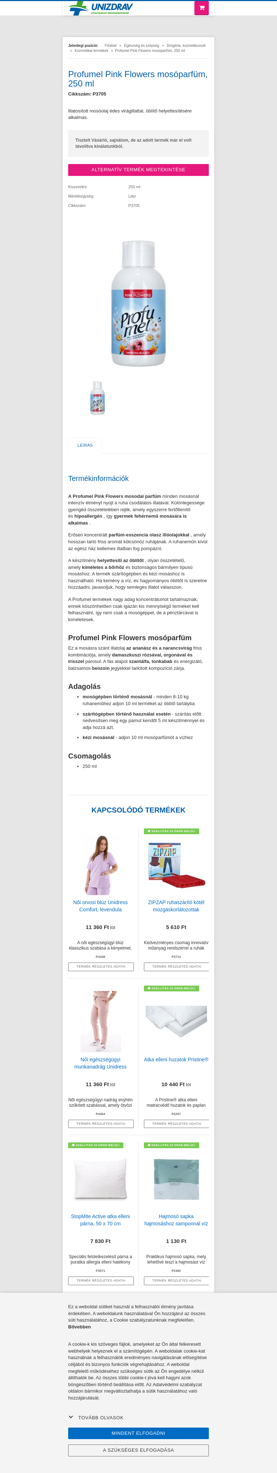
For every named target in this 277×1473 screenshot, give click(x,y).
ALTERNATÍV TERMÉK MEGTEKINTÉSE (139, 169)
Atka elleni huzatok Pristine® (176, 1059)
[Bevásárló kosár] (201, 8)
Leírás (85, 445)
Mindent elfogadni (139, 1433)
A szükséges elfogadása (138, 1450)
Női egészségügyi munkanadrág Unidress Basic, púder (100, 1067)
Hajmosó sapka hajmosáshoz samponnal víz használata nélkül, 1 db (176, 1223)
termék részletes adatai (101, 966)
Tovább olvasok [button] (96, 1417)
